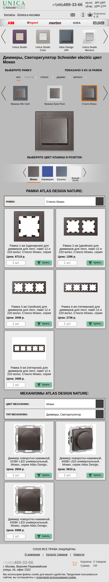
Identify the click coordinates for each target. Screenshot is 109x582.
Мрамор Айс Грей (20, 104)
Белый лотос (75, 179)
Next (105, 36)
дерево (61, 77)
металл (77, 77)
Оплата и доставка (28, 14)
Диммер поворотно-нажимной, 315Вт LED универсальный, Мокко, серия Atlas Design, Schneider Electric (29, 463)
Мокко (33, 179)
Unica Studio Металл (89, 49)
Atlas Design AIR (66, 49)
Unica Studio (19, 47)
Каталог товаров (57, 554)
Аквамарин (47, 179)
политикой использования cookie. (56, 577)
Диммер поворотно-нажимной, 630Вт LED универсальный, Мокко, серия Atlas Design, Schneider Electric (29, 524)
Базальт (61, 179)
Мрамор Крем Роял (54, 104)
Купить (43, 262)
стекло (44, 77)
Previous (3, 36)
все (18, 77)
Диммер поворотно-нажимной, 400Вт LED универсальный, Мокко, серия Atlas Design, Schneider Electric (81, 463)
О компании (32, 554)
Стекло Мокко (89, 104)
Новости (79, 554)
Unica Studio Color (43, 49)
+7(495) (67, 5)
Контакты (9, 14)
